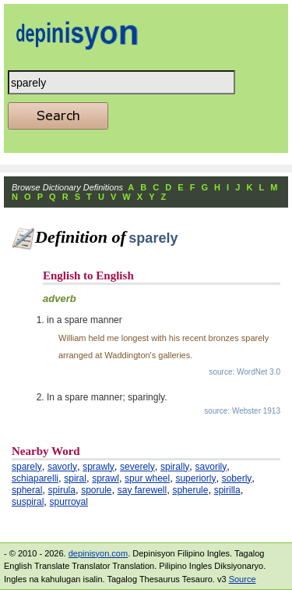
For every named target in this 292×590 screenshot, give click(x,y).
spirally (174, 466)
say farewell (142, 490)
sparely (27, 466)
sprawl (105, 478)
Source (242, 579)
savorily (211, 466)
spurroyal (69, 501)
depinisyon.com (98, 553)
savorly (62, 466)
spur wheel (147, 478)
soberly (237, 478)
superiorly (195, 478)
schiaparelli (35, 478)
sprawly (98, 466)
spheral (27, 490)
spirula (62, 490)
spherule (190, 490)
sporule (96, 490)
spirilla (227, 490)
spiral (75, 478)
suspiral (28, 501)
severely (137, 466)
